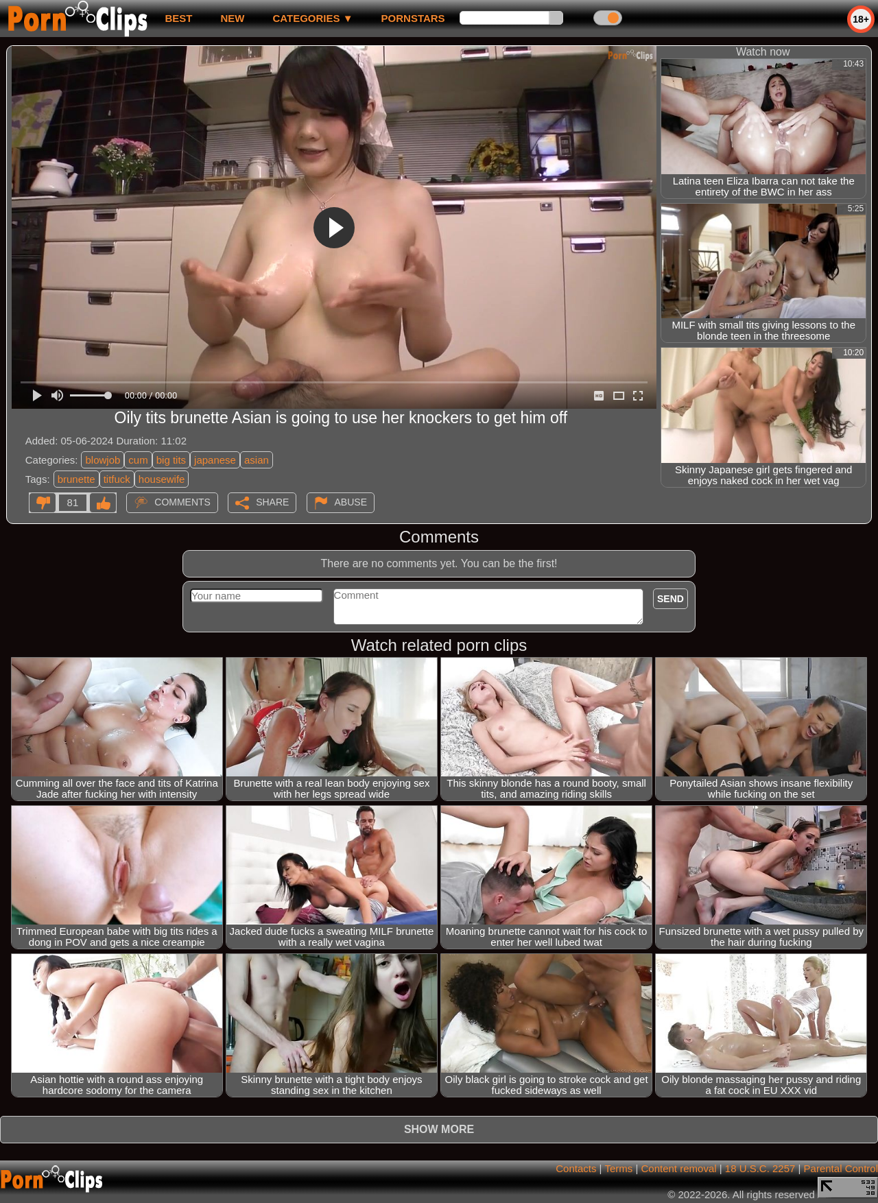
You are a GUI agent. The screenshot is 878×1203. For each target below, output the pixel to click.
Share (272, 502)
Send (670, 598)
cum (137, 460)
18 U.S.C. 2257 (760, 1168)
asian (256, 460)
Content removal (679, 1168)
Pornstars (413, 18)
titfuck (117, 479)
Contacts (576, 1168)
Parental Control (841, 1168)
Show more (439, 1129)
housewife (162, 479)
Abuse (351, 502)
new (232, 18)
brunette (76, 479)
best (178, 18)
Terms (618, 1168)
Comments (182, 502)
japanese (215, 460)
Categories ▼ (312, 18)
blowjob (102, 460)
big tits (171, 460)
